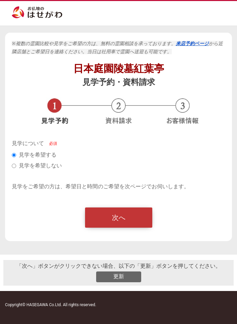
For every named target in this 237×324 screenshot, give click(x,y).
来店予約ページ (192, 43)
